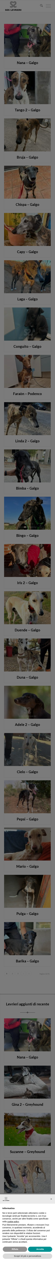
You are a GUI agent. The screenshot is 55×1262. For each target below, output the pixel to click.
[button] (51, 1199)
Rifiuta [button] (15, 1249)
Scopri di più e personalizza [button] (27, 1256)
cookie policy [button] (13, 1221)
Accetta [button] (40, 1249)
